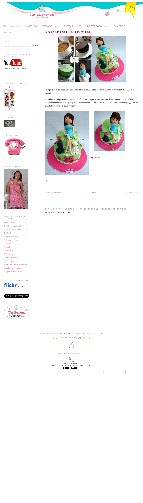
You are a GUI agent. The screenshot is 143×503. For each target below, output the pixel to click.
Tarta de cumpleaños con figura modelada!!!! (70, 31)
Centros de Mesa (11, 258)
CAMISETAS (119, 26)
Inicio (94, 193)
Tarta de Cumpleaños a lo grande (17, 230)
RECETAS (68, 26)
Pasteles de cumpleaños (13, 226)
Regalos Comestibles (12, 268)
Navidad (7, 244)
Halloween (8, 254)
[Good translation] (66, 368)
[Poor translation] (74, 368)
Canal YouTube (31, 26)
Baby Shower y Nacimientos (15, 265)
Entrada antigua (132, 193)
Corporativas (9, 261)
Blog (5, 26)
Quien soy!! (16, 26)
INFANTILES (9, 223)
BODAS (7, 233)
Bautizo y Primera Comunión (16, 237)
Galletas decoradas (11, 240)
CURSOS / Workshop (51, 26)
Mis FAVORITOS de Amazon (97, 26)
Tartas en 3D (9, 251)
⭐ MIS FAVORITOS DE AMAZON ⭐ (71, 338)
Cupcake (7, 247)
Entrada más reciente (53, 193)
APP (79, 26)
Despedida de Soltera (12, 272)
